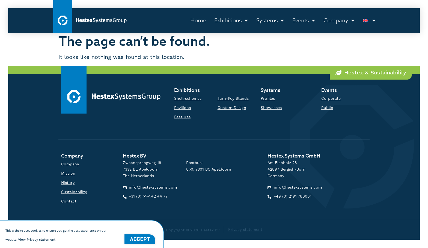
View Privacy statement (36, 242)
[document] (214, 124)
